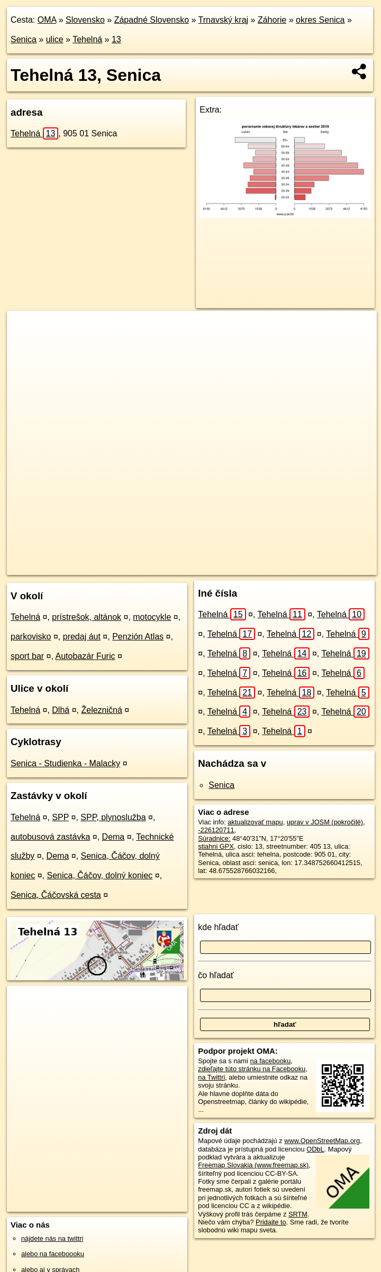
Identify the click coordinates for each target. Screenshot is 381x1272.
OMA (47, 19)
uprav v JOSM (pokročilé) (325, 822)
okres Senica (320, 19)
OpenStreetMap (188, 566)
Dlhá (60, 709)
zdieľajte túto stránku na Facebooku (251, 1069)
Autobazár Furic (85, 656)
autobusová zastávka (50, 836)
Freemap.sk (243, 566)
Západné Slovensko (151, 19)
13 (116, 39)
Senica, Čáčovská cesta (56, 894)
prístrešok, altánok (86, 616)
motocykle (152, 616)
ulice (55, 39)
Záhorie (272, 19)
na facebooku (270, 1061)
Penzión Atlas (138, 636)
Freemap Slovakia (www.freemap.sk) (253, 1165)
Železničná (101, 709)
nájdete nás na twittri (52, 1238)
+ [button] (25, 329)
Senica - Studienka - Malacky (65, 763)
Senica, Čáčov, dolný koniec (100, 875)
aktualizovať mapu (255, 822)
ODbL (315, 1149)
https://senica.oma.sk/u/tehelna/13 (326, 566)
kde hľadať (218, 927)
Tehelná (87, 39)
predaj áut (82, 636)
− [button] (25, 345)
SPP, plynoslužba (113, 817)
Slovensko (85, 19)
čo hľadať (216, 975)
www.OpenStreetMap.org (322, 1141)
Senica (24, 39)
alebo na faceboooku (52, 1254)
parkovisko (31, 636)
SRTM (297, 1214)
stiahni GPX (216, 846)
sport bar (27, 656)
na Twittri (211, 1077)
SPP (60, 817)
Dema (113, 836)
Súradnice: (214, 838)
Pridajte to (271, 1222)
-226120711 (216, 830)
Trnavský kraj (223, 19)
